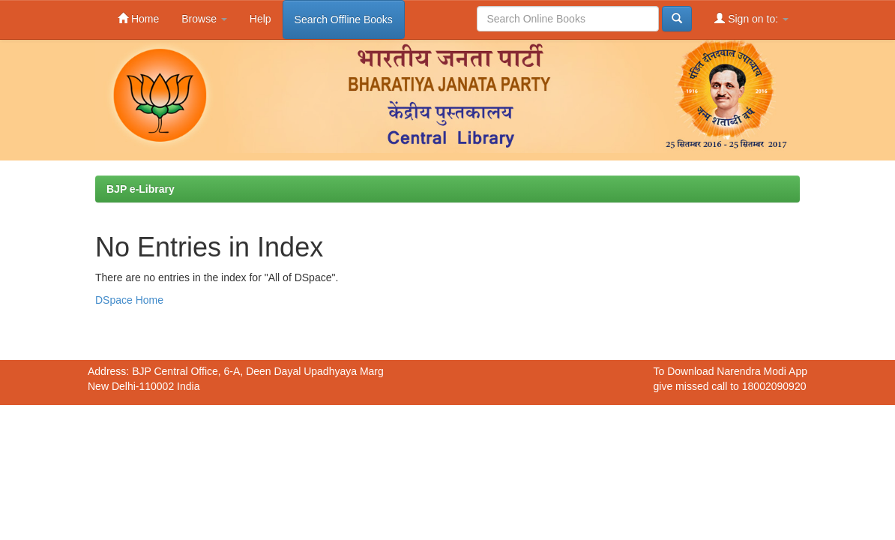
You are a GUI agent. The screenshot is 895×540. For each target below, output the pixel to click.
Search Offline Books (344, 20)
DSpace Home (129, 300)
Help (260, 19)
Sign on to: (751, 18)
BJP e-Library (140, 189)
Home (138, 18)
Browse (204, 19)
